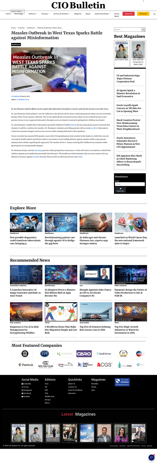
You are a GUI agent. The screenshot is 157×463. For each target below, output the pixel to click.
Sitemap (149, 446)
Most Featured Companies (36, 345)
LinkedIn (26, 384)
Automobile (84, 323)
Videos (88, 14)
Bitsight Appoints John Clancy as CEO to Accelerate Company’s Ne (95, 293)
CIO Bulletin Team (23, 99)
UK (46, 387)
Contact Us (72, 387)
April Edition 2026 (121, 59)
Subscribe (120, 190)
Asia (46, 384)
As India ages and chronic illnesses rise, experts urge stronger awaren (94, 240)
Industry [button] (45, 14)
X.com (25, 387)
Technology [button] (18, 14)
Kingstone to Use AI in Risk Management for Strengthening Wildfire (24, 330)
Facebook (26, 393)
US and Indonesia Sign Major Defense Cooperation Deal (128, 78)
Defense (73, 125)
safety (80, 157)
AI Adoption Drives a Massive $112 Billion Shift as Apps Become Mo (60, 293)
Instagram (27, 390)
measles (36, 157)
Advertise (72, 393)
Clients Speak (116, 15)
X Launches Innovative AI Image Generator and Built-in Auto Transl (25, 293)
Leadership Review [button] (102, 14)
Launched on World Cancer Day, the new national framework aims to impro (131, 240)
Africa (47, 403)
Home (8, 14)
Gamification (50, 285)
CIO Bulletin (15, 96)
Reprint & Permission (133, 446)
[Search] (143, 29)
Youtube (26, 396)
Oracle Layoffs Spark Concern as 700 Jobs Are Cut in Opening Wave (129, 108)
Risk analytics (15, 323)
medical (94, 128)
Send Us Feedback (75, 390)
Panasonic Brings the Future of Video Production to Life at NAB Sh (131, 293)
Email (117, 181)
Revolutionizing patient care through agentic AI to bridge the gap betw (60, 240)
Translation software (18, 285)
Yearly (93, 387)
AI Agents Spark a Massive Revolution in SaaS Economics (128, 93)
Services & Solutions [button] (61, 14)
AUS (46, 390)
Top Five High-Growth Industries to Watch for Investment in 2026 (127, 330)
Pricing (143, 446)
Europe (48, 400)
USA (46, 393)
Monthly (94, 384)
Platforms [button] (32, 14)
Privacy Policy (114, 446)
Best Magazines (129, 36)
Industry (21, 28)
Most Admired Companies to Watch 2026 (138, 61)
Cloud (47, 323)
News (117, 323)
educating (38, 150)
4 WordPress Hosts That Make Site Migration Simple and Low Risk (61, 330)
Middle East (49, 396)
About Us (71, 384)
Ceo (81, 285)
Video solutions (121, 285)
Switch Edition (16, 11)
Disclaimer (122, 446)
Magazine (77, 14)
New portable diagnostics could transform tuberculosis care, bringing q (25, 240)
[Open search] (154, 14)
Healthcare (31, 28)
